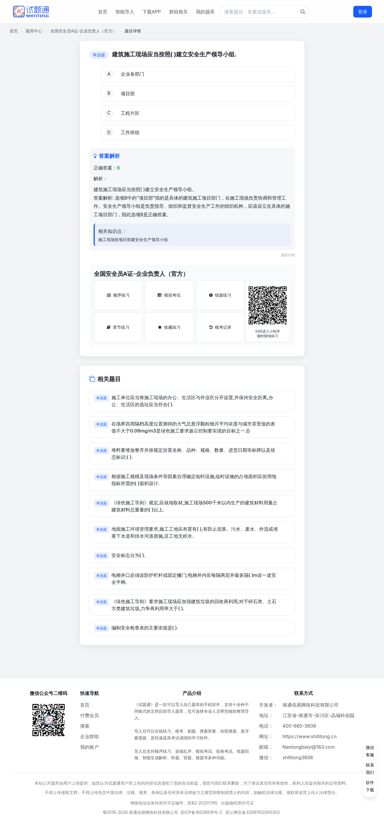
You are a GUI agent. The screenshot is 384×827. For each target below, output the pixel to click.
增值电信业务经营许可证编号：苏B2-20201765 (174, 802)
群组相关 (178, 12)
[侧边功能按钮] (370, 768)
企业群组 (89, 736)
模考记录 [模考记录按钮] (220, 327)
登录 (362, 12)
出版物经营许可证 (237, 802)
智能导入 (125, 12)
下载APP (151, 12)
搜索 (84, 726)
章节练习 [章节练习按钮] (118, 327)
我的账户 (89, 747)
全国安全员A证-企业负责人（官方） (83, 30)
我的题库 (205, 12)
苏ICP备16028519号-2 (201, 812)
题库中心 (34, 30)
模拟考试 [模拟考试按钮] (169, 295)
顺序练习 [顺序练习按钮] (118, 295)
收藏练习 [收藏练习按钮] (169, 327)
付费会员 (89, 715)
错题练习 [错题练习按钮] (220, 295)
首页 (102, 12)
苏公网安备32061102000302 (252, 812)
